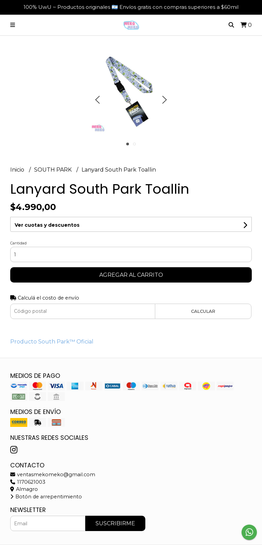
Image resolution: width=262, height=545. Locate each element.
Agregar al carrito (131, 275)
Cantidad (18, 243)
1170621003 (27, 482)
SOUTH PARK (53, 169)
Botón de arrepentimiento (46, 497)
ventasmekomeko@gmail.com (52, 474)
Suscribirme (115, 523)
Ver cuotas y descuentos (47, 225)
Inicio (18, 169)
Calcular (203, 311)
